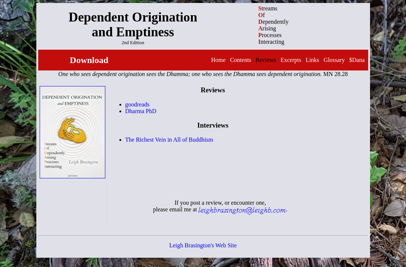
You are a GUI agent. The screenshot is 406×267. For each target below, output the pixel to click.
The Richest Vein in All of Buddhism (169, 139)
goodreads (137, 104)
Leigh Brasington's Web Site (203, 245)
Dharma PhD (140, 111)
